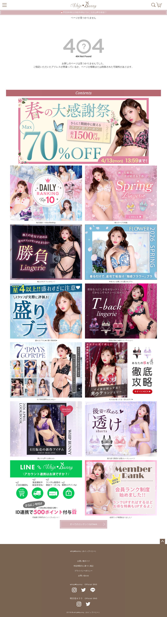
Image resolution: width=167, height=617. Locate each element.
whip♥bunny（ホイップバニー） (83, 551)
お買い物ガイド (83, 561)
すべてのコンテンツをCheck (83, 524)
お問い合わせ (83, 576)
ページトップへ (162, 541)
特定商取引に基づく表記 (83, 566)
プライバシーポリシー (83, 571)
